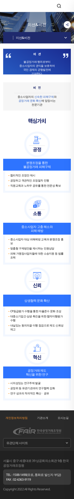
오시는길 (63, 418)
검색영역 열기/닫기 (59, 5)
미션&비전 (23, 38)
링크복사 (67, 24)
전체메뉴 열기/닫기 (67, 5)
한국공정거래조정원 (24, 6)
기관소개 (42, 418)
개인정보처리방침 (17, 418)
